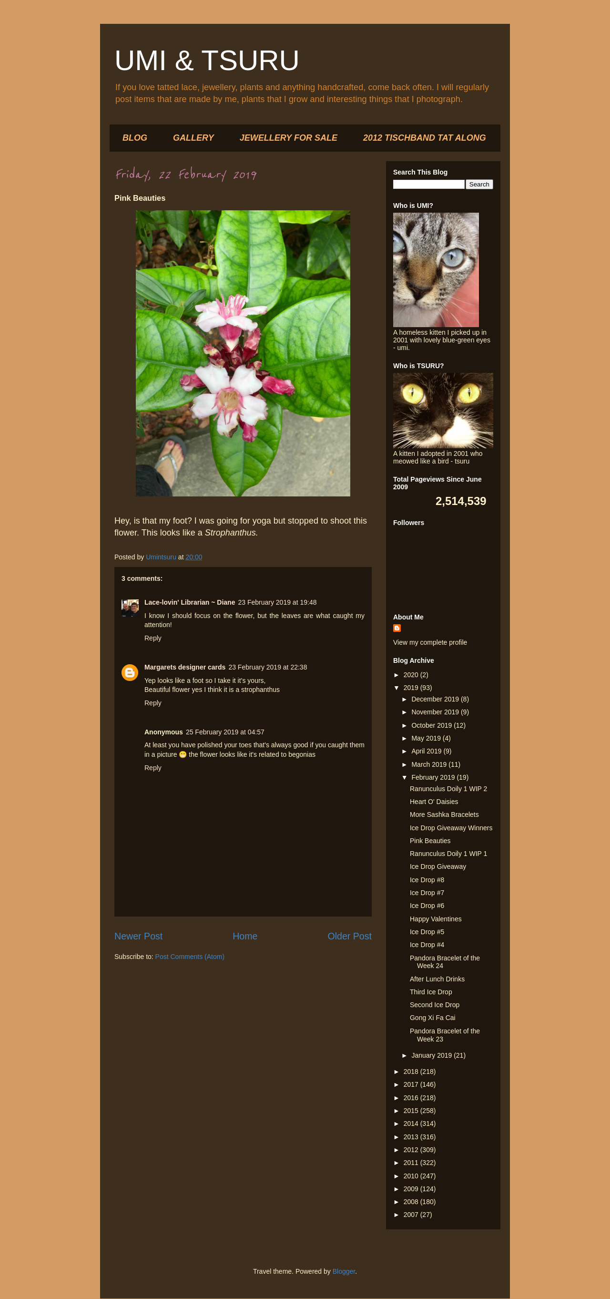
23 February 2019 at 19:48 (277, 602)
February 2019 (434, 777)
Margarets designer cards (184, 667)
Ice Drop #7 (427, 893)
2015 (412, 1110)
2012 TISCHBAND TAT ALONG (424, 138)
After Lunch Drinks (437, 979)
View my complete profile (430, 642)
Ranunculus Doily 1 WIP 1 (448, 853)
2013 (412, 1137)
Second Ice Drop (434, 1005)
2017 (412, 1084)
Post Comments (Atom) (189, 956)
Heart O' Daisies (434, 801)
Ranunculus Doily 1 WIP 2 (448, 789)
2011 (412, 1162)
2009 (412, 1189)
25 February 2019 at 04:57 (225, 732)
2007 (412, 1214)
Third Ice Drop (431, 992)
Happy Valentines (436, 919)
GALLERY (193, 138)
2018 (412, 1071)
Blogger (344, 1271)
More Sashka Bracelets (444, 814)
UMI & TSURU (207, 60)
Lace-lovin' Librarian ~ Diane (189, 602)
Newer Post (138, 936)
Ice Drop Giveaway (438, 866)
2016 (412, 1098)
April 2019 (427, 751)
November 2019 (436, 712)
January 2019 (432, 1055)
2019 (412, 687)
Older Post (349, 936)
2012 (412, 1150)
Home (245, 936)
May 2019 (426, 738)
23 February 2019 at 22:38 (267, 667)
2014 (412, 1123)
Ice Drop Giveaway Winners (451, 828)
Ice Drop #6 (427, 905)
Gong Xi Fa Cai (433, 1017)
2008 (412, 1202)
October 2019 (432, 725)
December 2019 (436, 699)
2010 (412, 1176)
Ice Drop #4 (427, 944)
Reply (153, 638)
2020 (412, 675)
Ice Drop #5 (427, 932)
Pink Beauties (430, 841)
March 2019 (429, 764)
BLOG (134, 138)
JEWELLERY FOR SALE (288, 138)
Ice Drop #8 (427, 880)
